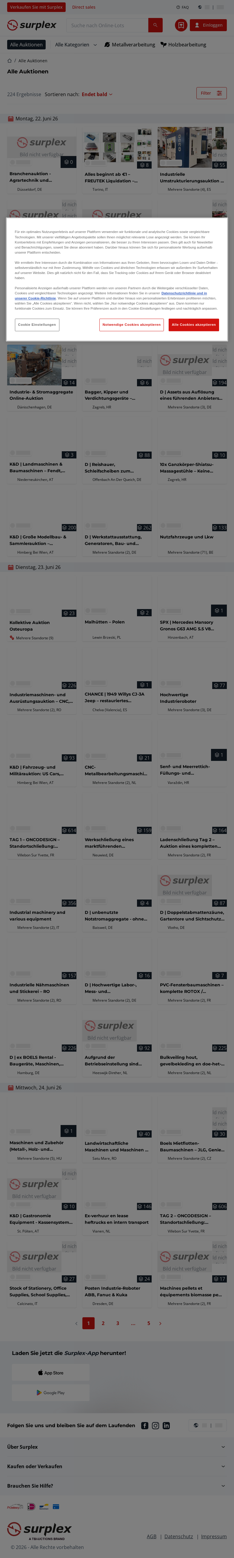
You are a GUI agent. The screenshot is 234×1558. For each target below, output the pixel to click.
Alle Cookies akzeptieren (194, 325)
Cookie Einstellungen (37, 325)
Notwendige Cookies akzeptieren (132, 325)
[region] (117, 280)
